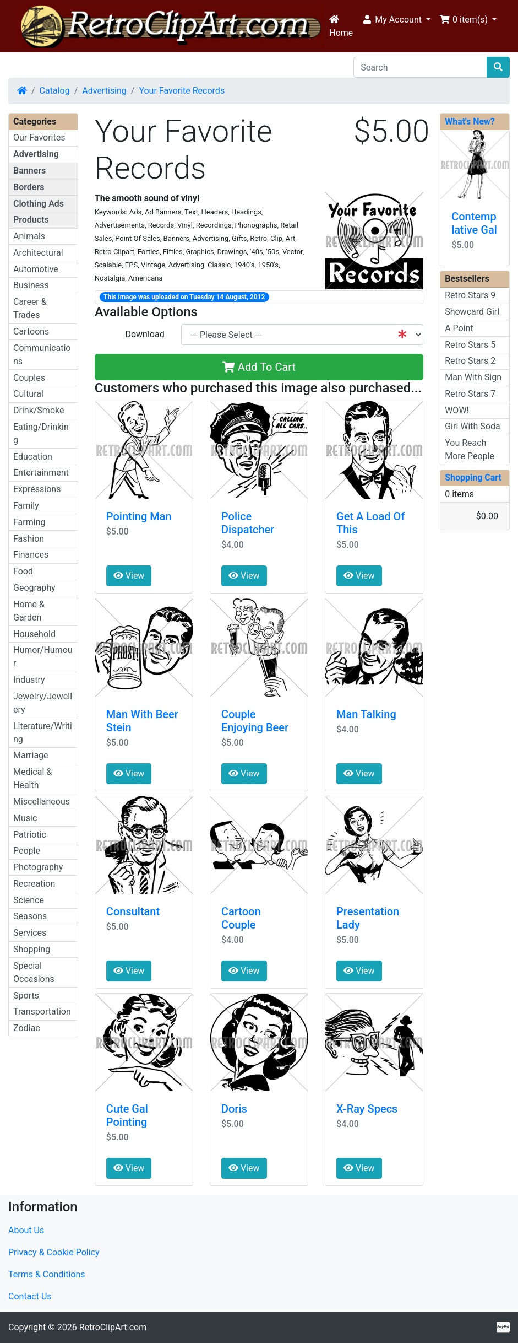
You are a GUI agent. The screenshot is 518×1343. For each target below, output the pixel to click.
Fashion (28, 538)
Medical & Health (32, 778)
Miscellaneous (41, 801)
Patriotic (29, 834)
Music (25, 818)
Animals (29, 236)
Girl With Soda (472, 426)
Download (144, 334)
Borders (28, 187)
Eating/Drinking (41, 433)
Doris (234, 1108)
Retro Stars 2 (470, 360)
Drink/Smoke (38, 410)
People (26, 850)
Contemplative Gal (474, 223)
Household (34, 634)
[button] (396, 20)
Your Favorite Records (182, 90)
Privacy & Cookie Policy (54, 1252)
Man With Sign (473, 377)
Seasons (30, 916)
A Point (459, 328)
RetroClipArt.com (112, 1327)
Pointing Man (139, 516)
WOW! (457, 410)
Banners (29, 170)
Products (31, 219)
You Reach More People (469, 449)
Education (32, 456)
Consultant (133, 911)
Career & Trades (30, 308)
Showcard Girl (472, 311)
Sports (26, 995)
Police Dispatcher (247, 523)
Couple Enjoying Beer (254, 721)
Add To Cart (259, 367)
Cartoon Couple (241, 918)
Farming (29, 522)
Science (28, 900)
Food (23, 571)
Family (26, 505)
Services (29, 932)
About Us (26, 1230)
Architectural (38, 252)
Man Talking (366, 714)
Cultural (28, 394)
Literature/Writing (42, 733)
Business (31, 285)
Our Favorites (39, 137)
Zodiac (26, 1028)
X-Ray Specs (366, 1108)
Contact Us (30, 1296)
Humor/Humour (43, 656)
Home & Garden (29, 611)
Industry (29, 680)
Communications (41, 354)
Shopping (31, 949)
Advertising (104, 90)
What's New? (470, 121)
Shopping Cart (473, 477)
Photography (38, 867)
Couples (29, 378)
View (129, 575)
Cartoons (31, 331)
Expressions (37, 489)
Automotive (35, 269)
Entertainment (41, 472)
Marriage (30, 755)
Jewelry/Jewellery (42, 703)
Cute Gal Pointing (127, 1115)
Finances (30, 554)
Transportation (42, 1011)
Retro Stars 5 (470, 344)
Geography (34, 587)
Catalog (55, 90)
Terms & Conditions (46, 1274)
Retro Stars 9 (470, 295)
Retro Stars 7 (470, 394)
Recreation (34, 883)
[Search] (420, 67)
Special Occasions (33, 972)
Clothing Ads (38, 203)
